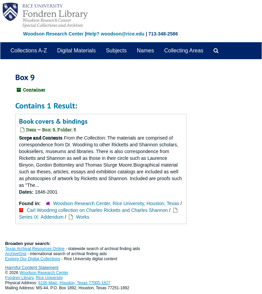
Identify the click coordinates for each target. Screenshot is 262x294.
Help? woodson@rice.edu (115, 33)
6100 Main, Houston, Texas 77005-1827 (74, 282)
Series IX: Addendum (41, 217)
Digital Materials (76, 50)
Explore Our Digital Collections (32, 258)
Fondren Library (19, 277)
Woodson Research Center (53, 33)
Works (82, 217)
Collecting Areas (183, 50)
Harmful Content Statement (32, 267)
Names (145, 50)
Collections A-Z (29, 50)
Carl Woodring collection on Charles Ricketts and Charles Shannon (97, 210)
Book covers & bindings (53, 121)
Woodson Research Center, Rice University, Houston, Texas (116, 203)
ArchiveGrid (15, 253)
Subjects (116, 50)
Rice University (49, 277)
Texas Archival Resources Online (34, 248)
